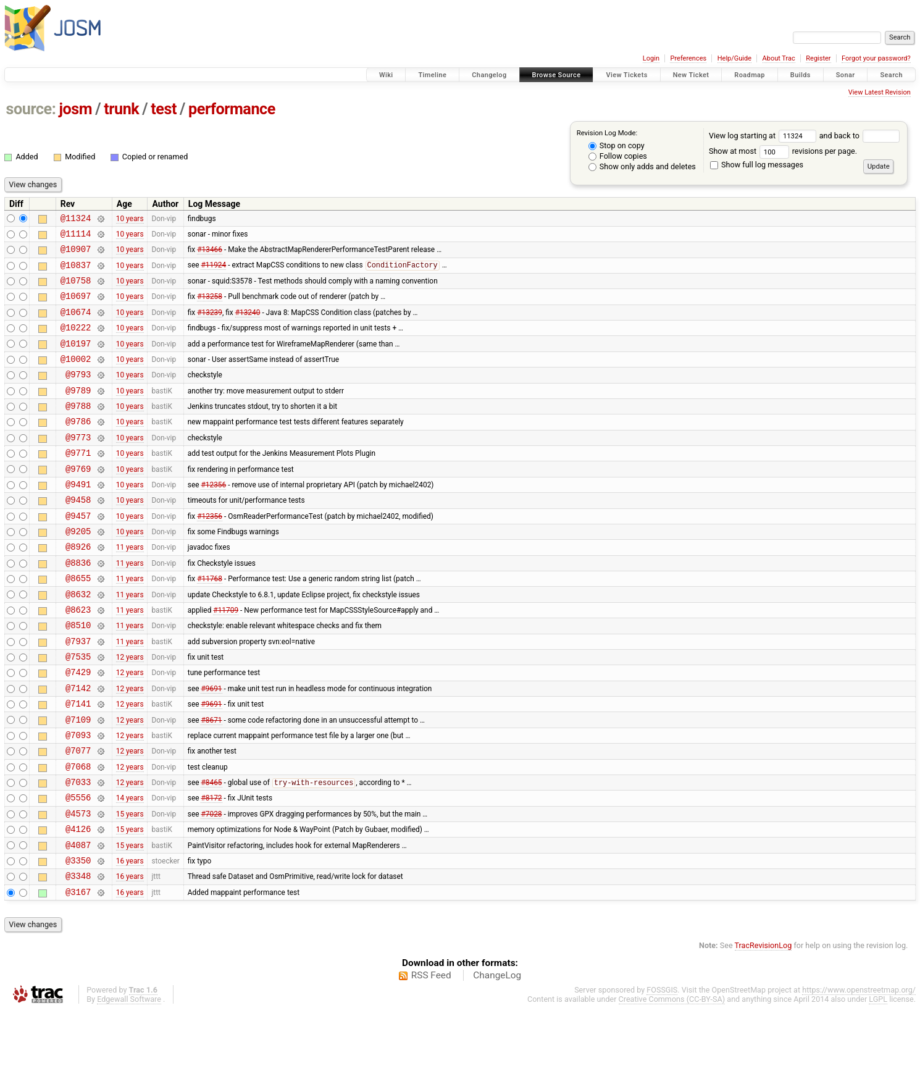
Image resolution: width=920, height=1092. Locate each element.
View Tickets (626, 75)
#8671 (211, 780)
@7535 (78, 710)
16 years (130, 937)
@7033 (78, 850)
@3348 (78, 955)
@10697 (76, 307)
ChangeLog (497, 1056)
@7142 (78, 745)
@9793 (78, 394)
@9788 (78, 429)
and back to (859, 135)
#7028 (211, 885)
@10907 (76, 254)
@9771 (78, 482)
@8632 (78, 640)
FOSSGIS (661, 1071)
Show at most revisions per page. (783, 151)
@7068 (78, 833)
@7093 (78, 798)
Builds (800, 75)
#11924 (213, 272)
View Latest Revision (879, 92)
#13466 (209, 254)
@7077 (78, 815)
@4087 (78, 920)
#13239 (209, 324)
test (164, 109)
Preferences (688, 58)
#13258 (209, 307)
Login (651, 58)
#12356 (213, 517)
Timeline (432, 75)
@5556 (78, 867)
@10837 (76, 272)
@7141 (78, 762)
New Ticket (691, 75)
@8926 (78, 587)
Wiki (386, 75)
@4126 (78, 903)
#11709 (225, 657)
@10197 (76, 360)
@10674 (76, 324)
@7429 (78, 727)
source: (31, 109)
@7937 (78, 693)
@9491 (78, 517)
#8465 (211, 851)
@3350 (78, 938)
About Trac (779, 58)
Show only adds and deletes (642, 166)
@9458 (78, 534)
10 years (130, 219)
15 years (130, 885)
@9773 (78, 465)
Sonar (845, 75)
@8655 (78, 622)
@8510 (78, 675)
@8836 (78, 605)
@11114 (76, 237)
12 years (130, 710)
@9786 (78, 447)
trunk (121, 109)
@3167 (78, 973)
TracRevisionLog (763, 1026)
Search (891, 75)
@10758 (76, 289)
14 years (130, 867)
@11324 (76, 219)
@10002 (76, 377)
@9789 (78, 412)
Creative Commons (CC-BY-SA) (672, 1080)
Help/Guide (734, 58)
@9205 (78, 570)
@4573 (78, 885)
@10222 (76, 342)
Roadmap (749, 75)
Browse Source (556, 75)
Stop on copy (616, 145)
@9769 (78, 500)
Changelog (489, 75)
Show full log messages (756, 164)
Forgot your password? (876, 58)
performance (231, 109)
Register (818, 58)
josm (75, 109)
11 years (130, 587)
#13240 (248, 324)
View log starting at (764, 135)
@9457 (78, 552)
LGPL (878, 1080)
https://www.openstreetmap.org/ (859, 1071)
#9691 (211, 745)
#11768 (209, 622)
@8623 (78, 657)
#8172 (211, 867)
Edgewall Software (129, 1080)
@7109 (78, 780)
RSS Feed (431, 1056)
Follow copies (617, 156)
